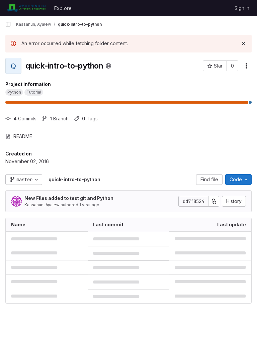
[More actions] (246, 66)
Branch (55, 118)
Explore (63, 8)
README (18, 136)
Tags (86, 118)
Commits (20, 118)
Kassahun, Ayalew (42, 204)
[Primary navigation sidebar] (8, 24)
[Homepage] (26, 8)
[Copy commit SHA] (213, 201)
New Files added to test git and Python (68, 198)
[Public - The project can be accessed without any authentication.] (108, 66)
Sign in (242, 8)
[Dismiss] (244, 43)
